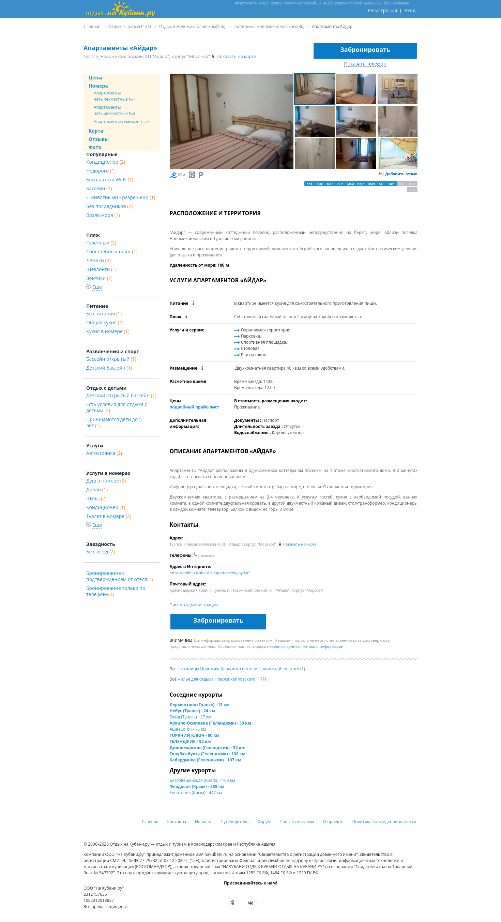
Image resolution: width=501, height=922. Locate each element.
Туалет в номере (108, 516)
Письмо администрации (194, 605)
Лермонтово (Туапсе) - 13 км (200, 705)
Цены (95, 77)
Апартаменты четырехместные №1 (114, 96)
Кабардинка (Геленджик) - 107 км (206, 760)
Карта (96, 131)
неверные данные (284, 646)
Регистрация (382, 10)
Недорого (101, 170)
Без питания (104, 313)
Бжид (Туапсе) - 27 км (190, 717)
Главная (150, 821)
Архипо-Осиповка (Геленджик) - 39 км (210, 723)
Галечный (101, 242)
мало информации (326, 646)
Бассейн (99, 188)
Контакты (176, 821)
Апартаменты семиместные (121, 121)
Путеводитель (234, 821)
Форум (264, 821)
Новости (203, 821)
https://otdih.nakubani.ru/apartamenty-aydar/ (210, 572)
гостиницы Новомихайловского (209, 669)
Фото (95, 147)
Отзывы (99, 139)
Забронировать (365, 49)
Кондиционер (105, 162)
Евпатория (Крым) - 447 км (196, 792)
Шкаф (96, 498)
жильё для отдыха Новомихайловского (217, 679)
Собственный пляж (111, 251)
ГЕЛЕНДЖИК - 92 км (190, 741)
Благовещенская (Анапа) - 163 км (202, 780)
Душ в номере (106, 480)
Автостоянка (104, 453)
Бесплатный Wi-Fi (109, 179)
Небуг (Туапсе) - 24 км (192, 711)
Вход (409, 10)
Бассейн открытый (111, 359)
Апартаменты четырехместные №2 (114, 110)
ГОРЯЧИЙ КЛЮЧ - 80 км (194, 735)
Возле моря (103, 215)
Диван (97, 489)
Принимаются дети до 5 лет (114, 422)
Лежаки (98, 260)
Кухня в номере (108, 331)
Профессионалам (296, 821)
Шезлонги (101, 269)
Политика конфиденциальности (384, 821)
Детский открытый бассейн (121, 395)
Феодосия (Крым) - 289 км (197, 786)
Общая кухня (104, 322)
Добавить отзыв (398, 173)
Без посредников (109, 206)
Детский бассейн (109, 368)
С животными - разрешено (120, 197)
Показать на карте (233, 56)
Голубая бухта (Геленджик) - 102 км (208, 754)
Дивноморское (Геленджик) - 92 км (207, 747)
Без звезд (100, 551)
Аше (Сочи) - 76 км (188, 729)
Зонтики (99, 278)
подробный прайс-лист (194, 407)
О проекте (333, 821)
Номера (98, 86)
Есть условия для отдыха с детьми (116, 407)
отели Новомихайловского (272, 669)
